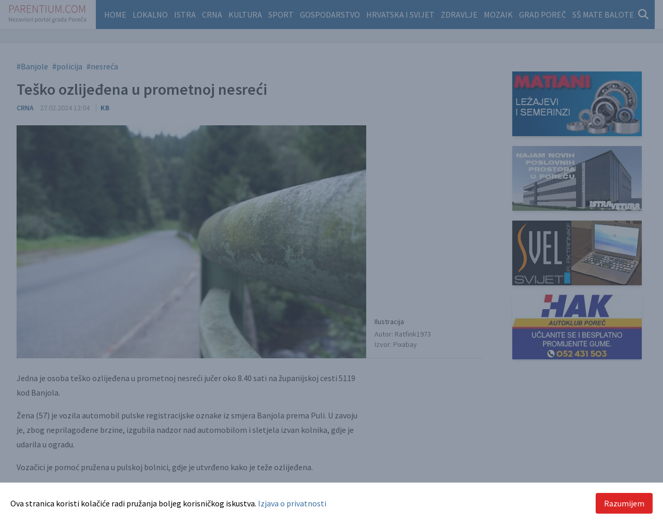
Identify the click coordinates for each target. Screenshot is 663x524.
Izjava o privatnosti (292, 503)
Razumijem (624, 503)
